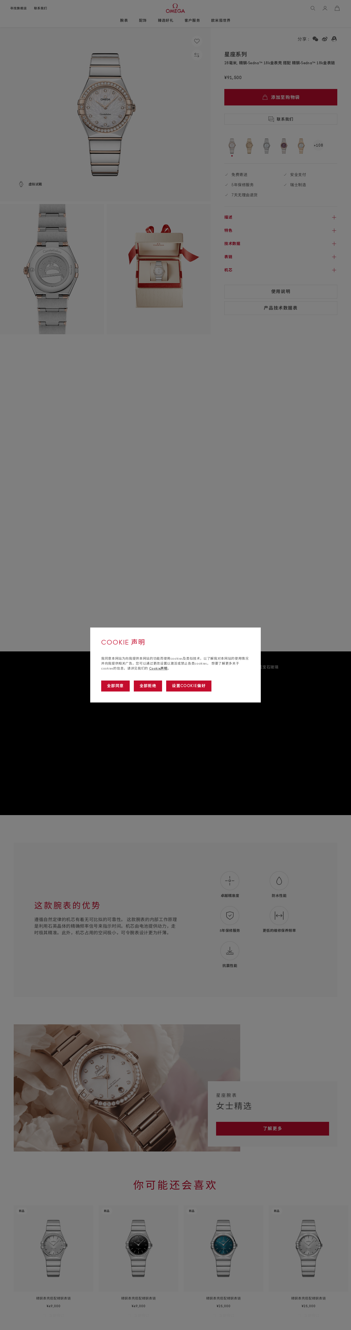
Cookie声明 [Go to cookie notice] (158, 668)
